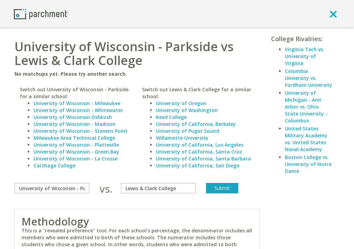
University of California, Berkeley (196, 124)
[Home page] (41, 13)
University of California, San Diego (198, 165)
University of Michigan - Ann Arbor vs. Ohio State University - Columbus (306, 107)
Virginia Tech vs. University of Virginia (304, 56)
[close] (333, 14)
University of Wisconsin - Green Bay (76, 151)
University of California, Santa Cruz (199, 151)
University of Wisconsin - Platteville (76, 144)
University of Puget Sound (187, 131)
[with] (158, 188)
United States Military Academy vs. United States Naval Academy (306, 139)
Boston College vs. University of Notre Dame (308, 164)
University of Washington (187, 110)
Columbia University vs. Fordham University (308, 78)
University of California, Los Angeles (199, 144)
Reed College (171, 117)
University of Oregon (181, 103)
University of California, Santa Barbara (203, 158)
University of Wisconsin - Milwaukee (77, 103)
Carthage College (54, 165)
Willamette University (182, 138)
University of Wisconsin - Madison (74, 124)
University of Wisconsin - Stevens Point (81, 131)
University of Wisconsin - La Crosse (76, 158)
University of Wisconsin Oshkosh (73, 117)
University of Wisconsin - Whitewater (78, 110)
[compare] (52, 188)
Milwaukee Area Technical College (74, 138)
